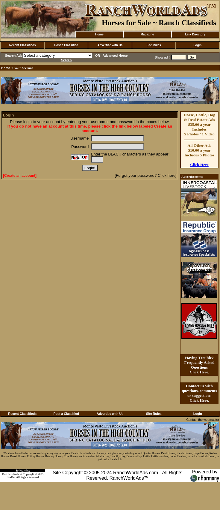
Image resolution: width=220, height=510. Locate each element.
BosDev (11, 477)
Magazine (147, 34)
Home (99, 34)
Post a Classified (66, 45)
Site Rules (153, 45)
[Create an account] (20, 176)
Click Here (199, 164)
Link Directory (195, 34)
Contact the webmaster (202, 419)
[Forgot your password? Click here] (146, 175)
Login (197, 45)
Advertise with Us (110, 45)
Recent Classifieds (22, 45)
